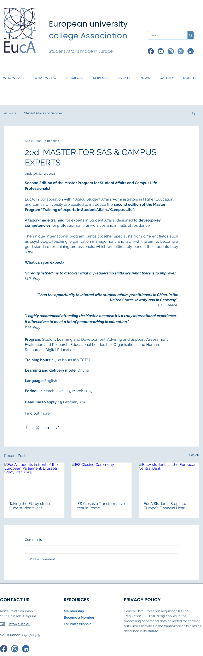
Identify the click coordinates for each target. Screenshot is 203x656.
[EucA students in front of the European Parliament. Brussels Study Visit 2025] (34, 479)
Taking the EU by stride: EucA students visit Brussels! (30, 505)
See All (194, 455)
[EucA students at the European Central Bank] (169, 479)
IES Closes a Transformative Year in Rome (101, 505)
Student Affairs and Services (43, 113)
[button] (47, 78)
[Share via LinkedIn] (47, 427)
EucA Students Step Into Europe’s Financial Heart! (165, 505)
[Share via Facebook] (27, 427)
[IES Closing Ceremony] (102, 479)
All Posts (10, 113)
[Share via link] (57, 427)
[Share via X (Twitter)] (37, 427)
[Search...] (164, 35)
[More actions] (175, 140)
